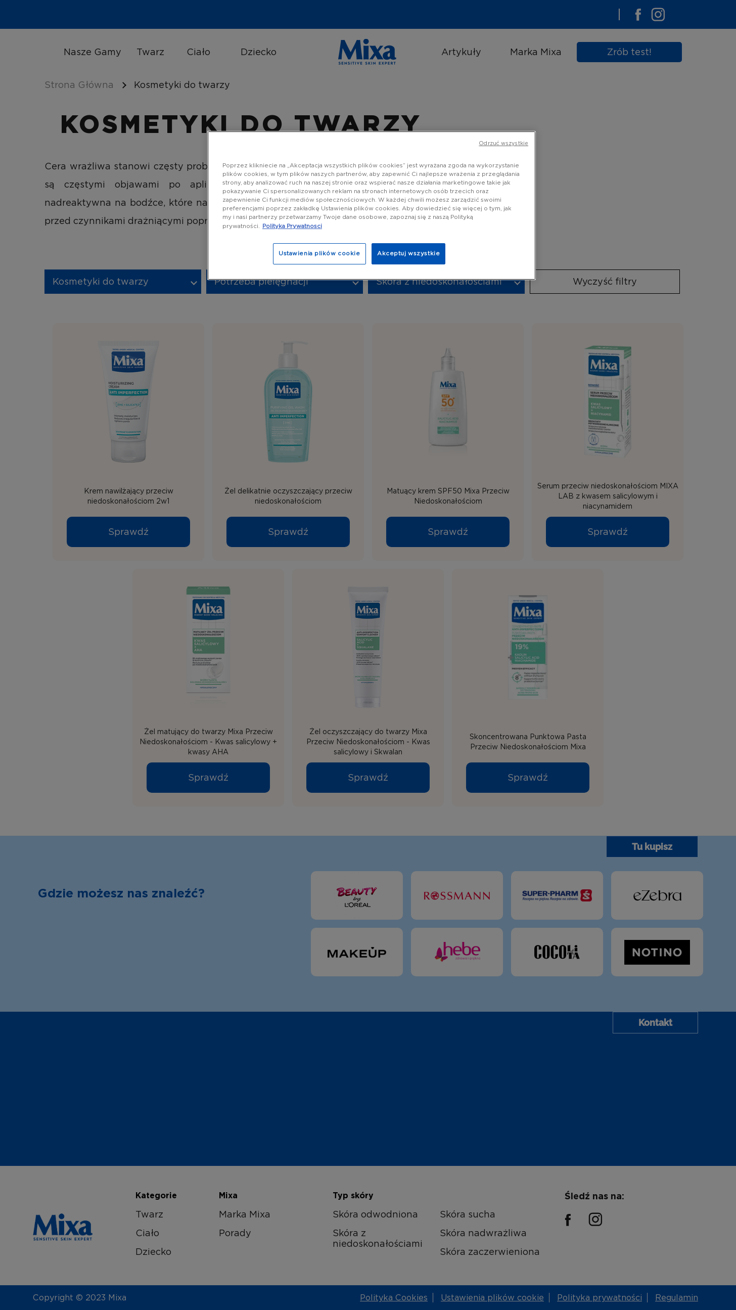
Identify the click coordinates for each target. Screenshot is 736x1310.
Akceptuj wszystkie (408, 253)
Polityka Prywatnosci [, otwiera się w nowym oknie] (292, 226)
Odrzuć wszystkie (503, 143)
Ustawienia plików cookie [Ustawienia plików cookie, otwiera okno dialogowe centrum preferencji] (319, 253)
